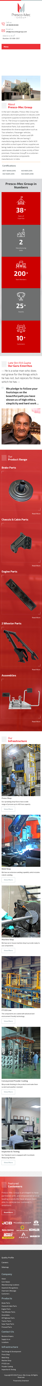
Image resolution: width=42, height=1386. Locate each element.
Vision (4, 1279)
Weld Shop (5, 1357)
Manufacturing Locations (10, 1285)
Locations (5, 1342)
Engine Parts (6, 1309)
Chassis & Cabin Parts (9, 1306)
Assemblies (6, 1315)
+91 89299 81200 (12, 25)
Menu (6, 47)
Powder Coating (7, 1366)
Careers (5, 1262)
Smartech (25, 1381)
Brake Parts (6, 1303)
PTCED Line (5, 1363)
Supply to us (6, 1339)
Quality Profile (8, 1257)
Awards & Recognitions (10, 1288)
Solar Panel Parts (8, 1324)
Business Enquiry (8, 1336)
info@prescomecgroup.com (16, 32)
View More (8, 809)
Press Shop (6, 1354)
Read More (36, 514)
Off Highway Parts (8, 1318)
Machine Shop (6, 1360)
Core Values (6, 1282)
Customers (5, 1294)
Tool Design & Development (11, 1351)
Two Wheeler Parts (8, 1312)
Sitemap (5, 1267)
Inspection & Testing (9, 1369)
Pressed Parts (7, 1327)
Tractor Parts (6, 1321)
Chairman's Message (9, 1291)
